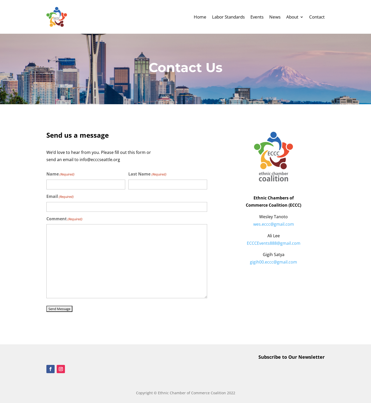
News (275, 17)
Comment (64, 219)
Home (200, 17)
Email (60, 197)
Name (60, 174)
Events (257, 17)
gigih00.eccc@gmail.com (273, 262)
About (292, 17)
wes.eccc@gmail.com (273, 224)
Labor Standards (228, 17)
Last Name (147, 174)
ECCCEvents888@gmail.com (273, 243)
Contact (317, 17)
